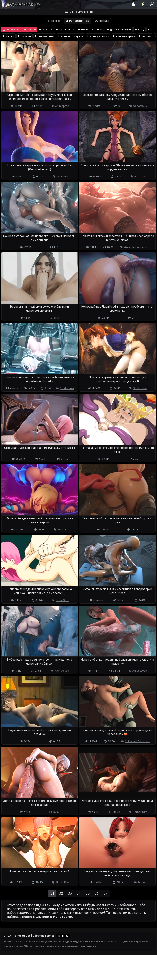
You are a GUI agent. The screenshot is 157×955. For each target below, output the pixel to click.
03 (70, 893)
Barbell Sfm (140, 811)
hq (150, 29)
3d (99, 29)
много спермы (123, 36)
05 (88, 893)
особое (144, 36)
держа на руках (119, 29)
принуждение (97, 36)
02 (61, 893)
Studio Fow (67, 388)
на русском (64, 29)
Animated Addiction (136, 247)
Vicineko (62, 176)
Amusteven (139, 670)
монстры (85, 29)
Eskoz (141, 882)
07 (105, 893)
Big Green (140, 176)
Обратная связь (43, 935)
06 (96, 893)
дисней (24, 36)
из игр (8, 36)
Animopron (62, 106)
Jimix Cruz (62, 600)
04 (79, 893)
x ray (139, 29)
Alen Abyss (62, 670)
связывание (44, 36)
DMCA (7, 935)
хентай (45, 29)
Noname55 (140, 106)
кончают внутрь (70, 36)
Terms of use (22, 935)
